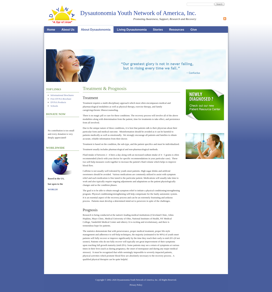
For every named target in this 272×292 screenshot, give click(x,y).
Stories (158, 29)
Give (194, 29)
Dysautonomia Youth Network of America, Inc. (138, 13)
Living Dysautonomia (132, 29)
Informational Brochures (62, 95)
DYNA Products (58, 102)
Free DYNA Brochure (61, 98)
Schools (54, 106)
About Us (67, 29)
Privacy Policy (136, 285)
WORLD (52, 189)
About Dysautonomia (95, 29)
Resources (176, 29)
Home (51, 29)
